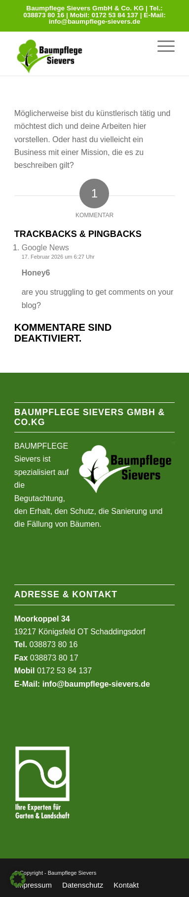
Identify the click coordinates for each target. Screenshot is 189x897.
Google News (45, 247)
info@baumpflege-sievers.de (95, 21)
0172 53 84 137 (114, 15)
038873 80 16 (43, 15)
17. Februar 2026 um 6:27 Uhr (58, 257)
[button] (18, 879)
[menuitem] (161, 46)
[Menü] (161, 46)
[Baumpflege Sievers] (62, 53)
